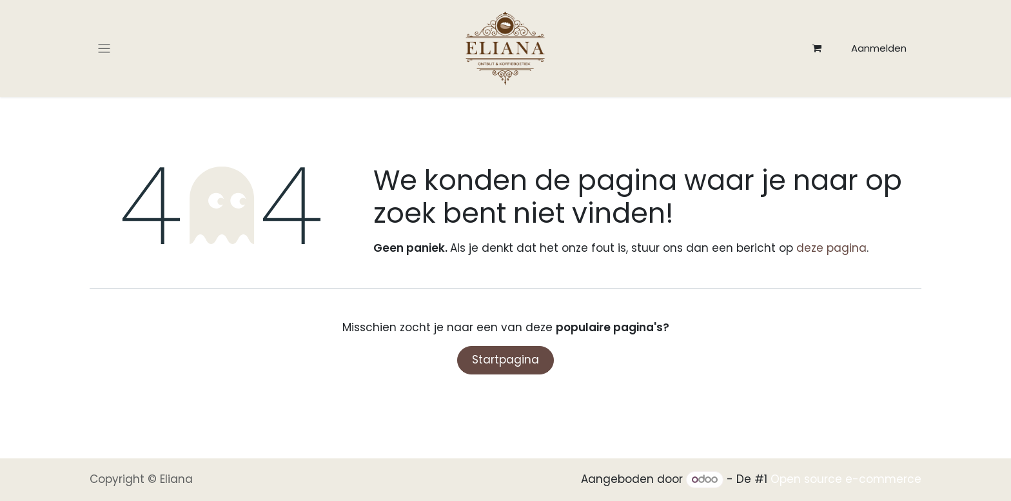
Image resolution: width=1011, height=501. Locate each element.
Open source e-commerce (846, 479)
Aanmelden (879, 48)
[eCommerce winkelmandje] (816, 48)
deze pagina (831, 248)
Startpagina (505, 359)
